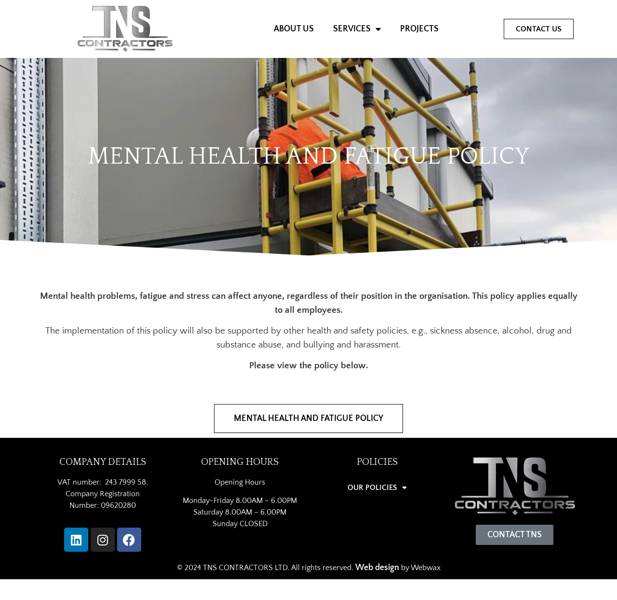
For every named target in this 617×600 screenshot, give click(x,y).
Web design (377, 567)
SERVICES (357, 29)
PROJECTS (419, 29)
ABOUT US (294, 29)
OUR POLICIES (377, 487)
